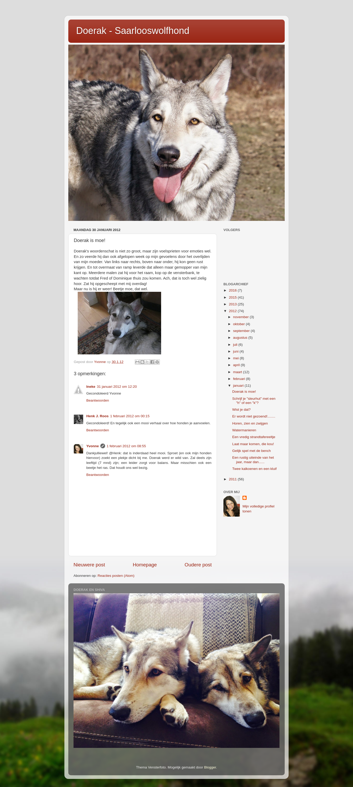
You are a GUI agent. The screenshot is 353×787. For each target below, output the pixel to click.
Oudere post (198, 564)
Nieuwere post (89, 564)
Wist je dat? (241, 409)
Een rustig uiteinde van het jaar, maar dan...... (253, 460)
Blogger (210, 767)
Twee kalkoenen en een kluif (254, 469)
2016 (233, 290)
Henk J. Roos (97, 416)
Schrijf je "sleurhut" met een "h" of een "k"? (254, 401)
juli (235, 345)
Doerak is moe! (244, 392)
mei (236, 358)
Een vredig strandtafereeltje (253, 437)
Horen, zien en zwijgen (250, 423)
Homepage (145, 564)
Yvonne (92, 446)
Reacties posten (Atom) (116, 576)
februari (239, 379)
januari (239, 386)
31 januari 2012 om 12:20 (117, 387)
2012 (233, 311)
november (241, 317)
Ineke (90, 387)
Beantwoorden (97, 400)
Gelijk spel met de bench (251, 451)
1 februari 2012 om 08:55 (126, 446)
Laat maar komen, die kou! (253, 444)
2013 (233, 304)
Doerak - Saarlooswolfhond (132, 30)
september (242, 331)
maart (238, 372)
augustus (240, 338)
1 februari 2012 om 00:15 (130, 416)
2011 (233, 479)
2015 (233, 297)
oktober (239, 324)
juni (236, 351)
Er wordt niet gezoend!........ (253, 416)
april (237, 365)
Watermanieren (244, 430)
